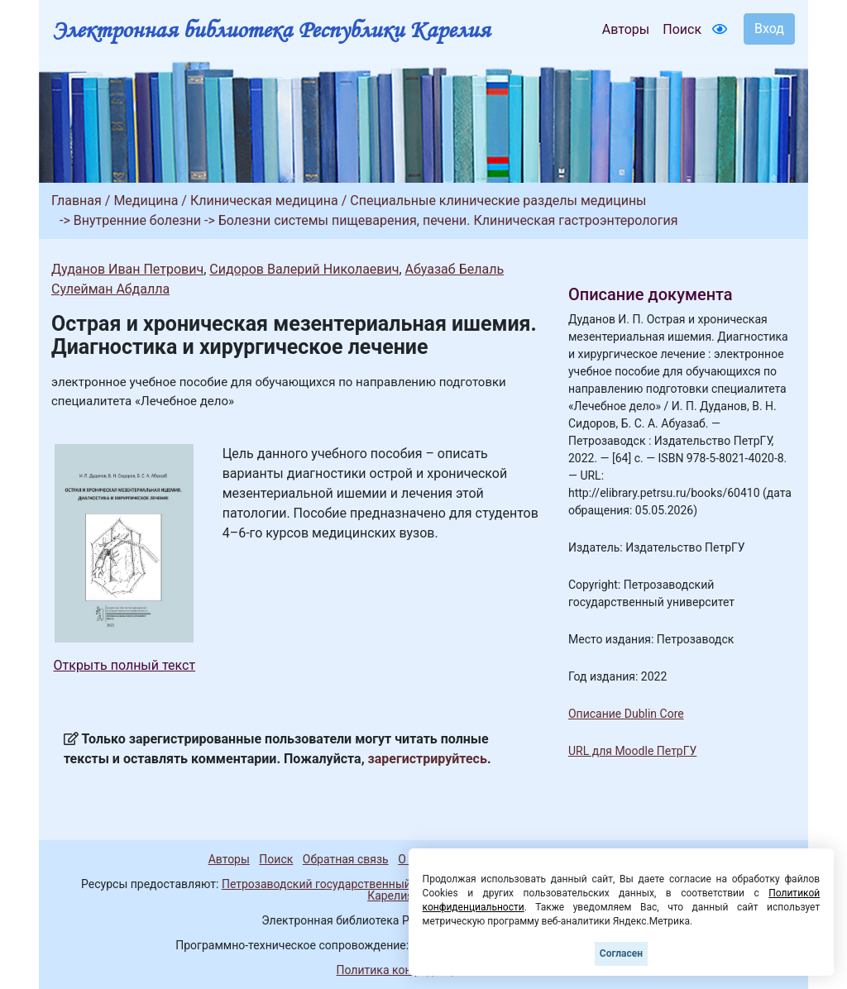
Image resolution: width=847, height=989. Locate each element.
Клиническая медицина (264, 200)
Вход (769, 28)
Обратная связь (346, 859)
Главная (76, 200)
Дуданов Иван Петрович (127, 269)
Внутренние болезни (137, 220)
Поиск (682, 29)
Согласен (621, 953)
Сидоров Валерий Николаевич (304, 269)
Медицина (145, 200)
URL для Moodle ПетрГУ (632, 750)
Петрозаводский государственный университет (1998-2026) (385, 884)
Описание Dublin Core (626, 713)
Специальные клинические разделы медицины (498, 200)
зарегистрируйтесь (427, 759)
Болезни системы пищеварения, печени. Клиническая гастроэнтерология (448, 220)
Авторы (625, 29)
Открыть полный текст (125, 665)
